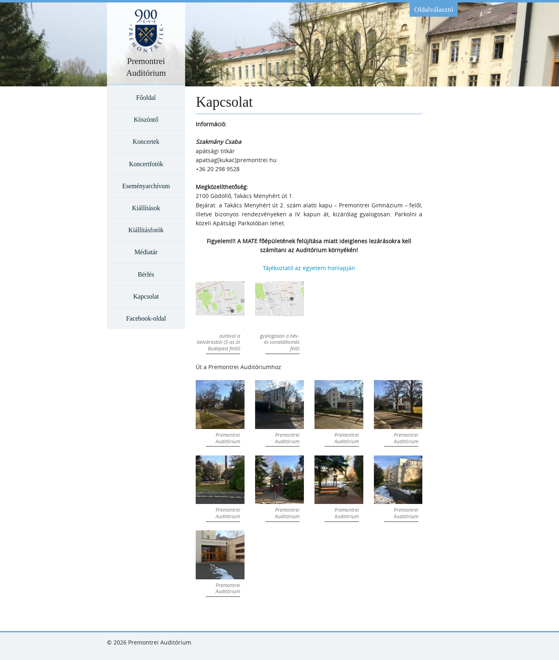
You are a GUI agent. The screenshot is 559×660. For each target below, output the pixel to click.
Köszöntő (146, 119)
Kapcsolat (146, 296)
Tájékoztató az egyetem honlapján (309, 268)
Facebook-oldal (146, 318)
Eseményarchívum (146, 186)
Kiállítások (146, 208)
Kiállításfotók (146, 230)
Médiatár (145, 252)
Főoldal (146, 97)
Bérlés (146, 274)
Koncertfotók (146, 164)
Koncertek (146, 141)
